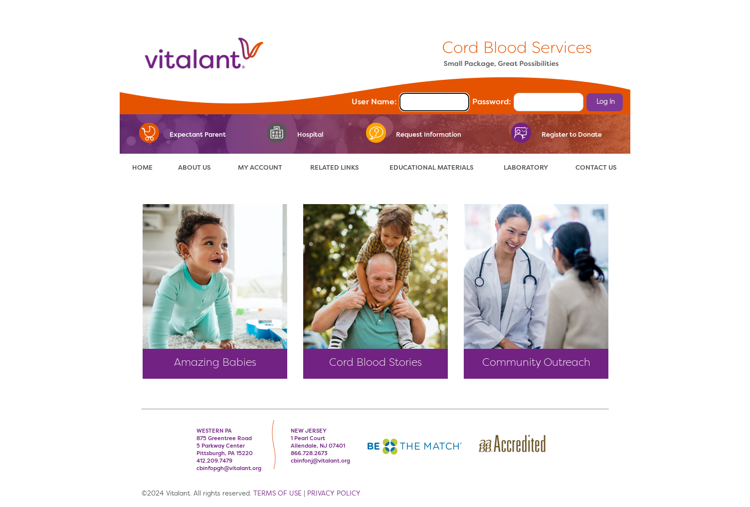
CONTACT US (596, 168)
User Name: (374, 102)
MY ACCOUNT (260, 168)
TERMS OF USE (277, 494)
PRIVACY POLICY (334, 494)
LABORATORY (526, 168)
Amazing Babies (215, 363)
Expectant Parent (198, 135)
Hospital (310, 135)
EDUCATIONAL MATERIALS (431, 168)
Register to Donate (572, 135)
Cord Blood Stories (375, 363)
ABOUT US (194, 168)
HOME (142, 168)
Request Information (428, 135)
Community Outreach (536, 363)
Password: (491, 102)
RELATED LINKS (334, 168)
